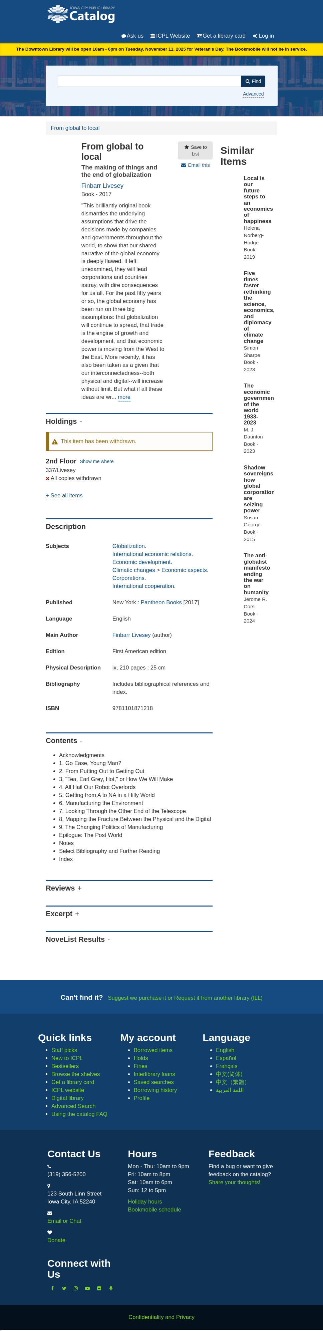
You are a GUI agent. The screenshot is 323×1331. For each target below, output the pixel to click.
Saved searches (154, 1082)
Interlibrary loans (154, 1074)
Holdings (61, 421)
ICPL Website (170, 36)
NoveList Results (75, 939)
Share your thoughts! (235, 1182)
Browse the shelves (75, 1074)
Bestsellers (65, 1066)
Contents (61, 740)
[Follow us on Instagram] (76, 1288)
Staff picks (64, 1050)
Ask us (132, 36)
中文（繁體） (233, 1082)
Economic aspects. (185, 570)
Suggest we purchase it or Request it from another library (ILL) (185, 998)
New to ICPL (67, 1058)
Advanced (253, 94)
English (225, 1050)
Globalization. (129, 546)
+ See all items (64, 495)
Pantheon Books (162, 602)
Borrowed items (153, 1050)
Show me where (96, 461)
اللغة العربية (230, 1090)
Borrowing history (155, 1090)
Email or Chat (64, 1221)
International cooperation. (144, 586)
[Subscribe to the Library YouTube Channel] (87, 1288)
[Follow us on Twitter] (64, 1288)
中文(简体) (229, 1074)
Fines (140, 1066)
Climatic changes (133, 570)
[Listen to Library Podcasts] (111, 1288)
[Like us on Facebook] (52, 1288)
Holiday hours (145, 1201)
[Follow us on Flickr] (99, 1288)
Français (226, 1066)
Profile (142, 1098)
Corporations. (129, 578)
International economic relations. (152, 554)
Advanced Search (73, 1106)
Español (226, 1058)
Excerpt (59, 914)
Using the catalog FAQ (79, 1114)
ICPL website (67, 1090)
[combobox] (149, 81)
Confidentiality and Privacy (161, 1317)
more (124, 397)
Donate (56, 1240)
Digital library (67, 1098)
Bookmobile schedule (154, 1209)
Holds (141, 1058)
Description (66, 526)
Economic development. (142, 562)
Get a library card (221, 36)
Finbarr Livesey (102, 185)
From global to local (75, 128)
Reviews (60, 888)
